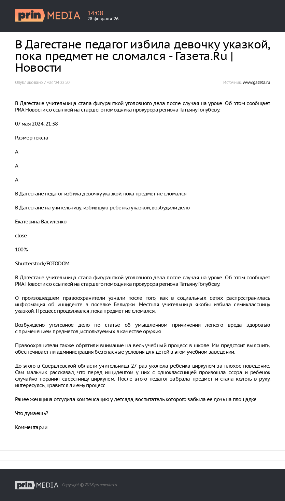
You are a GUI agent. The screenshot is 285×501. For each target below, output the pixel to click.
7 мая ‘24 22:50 (57, 82)
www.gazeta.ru (256, 82)
